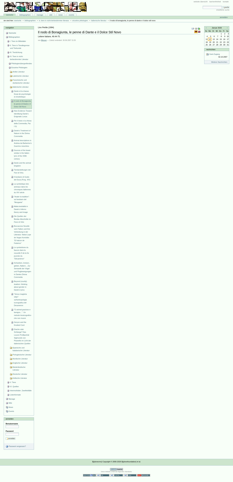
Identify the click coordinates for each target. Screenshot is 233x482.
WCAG (102, 475)
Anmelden (223, 17)
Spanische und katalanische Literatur (21, 349)
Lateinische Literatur (21, 76)
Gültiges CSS (130, 475)
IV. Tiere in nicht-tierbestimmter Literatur (54, 20)
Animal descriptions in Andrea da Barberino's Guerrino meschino (23, 143)
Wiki (50, 15)
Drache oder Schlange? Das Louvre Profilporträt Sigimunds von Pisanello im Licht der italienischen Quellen (22, 336)
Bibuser (44, 40)
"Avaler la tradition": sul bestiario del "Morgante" (21, 199)
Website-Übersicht (201, 2)
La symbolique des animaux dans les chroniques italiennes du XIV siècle (22, 188)
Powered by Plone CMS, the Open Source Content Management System (116, 469)
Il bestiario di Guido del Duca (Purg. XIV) (22, 178)
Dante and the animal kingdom (22, 164)
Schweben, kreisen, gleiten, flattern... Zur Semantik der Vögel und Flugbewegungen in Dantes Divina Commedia (22, 270)
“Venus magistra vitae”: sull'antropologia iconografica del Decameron (20, 300)
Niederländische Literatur (19, 368)
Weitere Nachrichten (219, 62)
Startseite (9, 15)
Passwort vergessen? (16, 446)
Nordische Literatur (20, 359)
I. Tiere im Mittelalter (18, 41)
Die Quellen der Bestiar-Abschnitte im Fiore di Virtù (22, 219)
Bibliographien (25, 15)
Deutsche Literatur (20, 374)
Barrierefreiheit (215, 2)
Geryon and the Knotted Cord (20, 323)
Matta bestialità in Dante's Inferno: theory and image (21, 209)
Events (71, 15)
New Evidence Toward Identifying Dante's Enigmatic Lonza (23, 113)
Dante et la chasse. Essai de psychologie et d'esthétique (22, 94)
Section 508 (89, 475)
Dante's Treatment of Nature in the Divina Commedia (22, 133)
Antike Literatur (19, 72)
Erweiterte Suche (222, 10)
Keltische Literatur (20, 378)
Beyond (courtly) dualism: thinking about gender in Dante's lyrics (20, 285)
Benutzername (12, 424)
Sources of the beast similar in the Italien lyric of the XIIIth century (22, 154)
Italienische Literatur (98, 20)
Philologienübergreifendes (21, 63)
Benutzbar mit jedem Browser (143, 475)
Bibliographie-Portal (45, 7)
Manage (40, 15)
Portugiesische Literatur (22, 355)
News (60, 15)
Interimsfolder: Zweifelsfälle (21, 391)
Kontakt (226, 2)
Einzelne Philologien (80, 20)
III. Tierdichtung (16, 52)
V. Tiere (13, 382)
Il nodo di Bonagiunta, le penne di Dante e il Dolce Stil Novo (22, 104)
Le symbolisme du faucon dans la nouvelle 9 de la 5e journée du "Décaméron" (21, 253)
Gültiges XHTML (116, 475)
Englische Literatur (20, 363)
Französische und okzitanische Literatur (21, 81)
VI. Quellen (14, 386)
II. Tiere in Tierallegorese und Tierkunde (19, 46)
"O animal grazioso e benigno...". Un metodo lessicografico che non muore (22, 314)
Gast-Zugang (216, 55)
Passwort (10, 431)
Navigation (10, 28)
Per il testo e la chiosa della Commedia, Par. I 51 (22, 123)
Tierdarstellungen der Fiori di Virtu (22, 171)
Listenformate (15, 395)
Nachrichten (210, 49)
